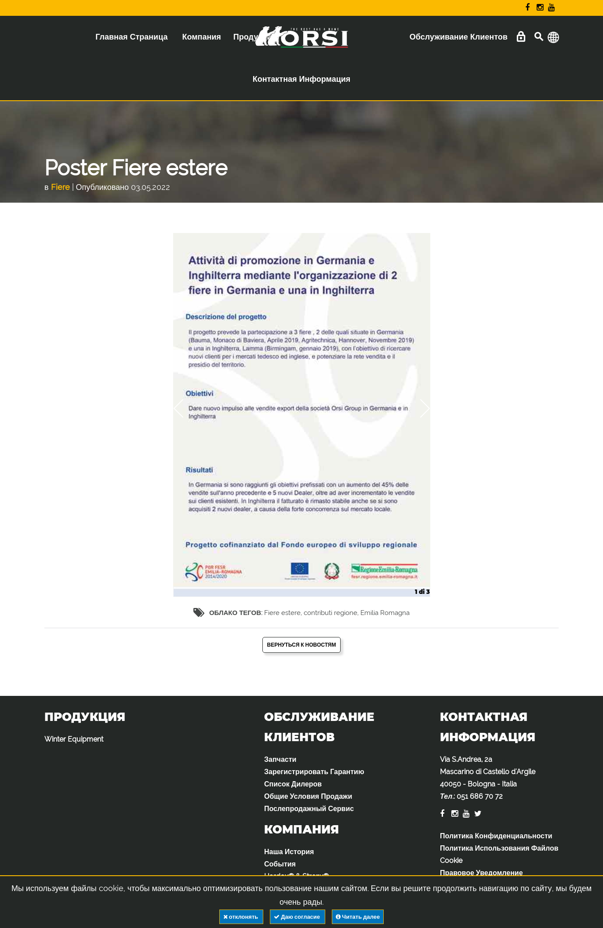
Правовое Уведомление (481, 873)
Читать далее (358, 916)
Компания (201, 36)
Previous (184, 408)
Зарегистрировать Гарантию (314, 772)
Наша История (289, 852)
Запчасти (280, 759)
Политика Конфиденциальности (496, 836)
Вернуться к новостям (301, 645)
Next (418, 408)
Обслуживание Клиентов (459, 36)
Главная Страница (131, 36)
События (280, 864)
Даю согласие (297, 916)
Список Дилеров (293, 784)
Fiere (60, 187)
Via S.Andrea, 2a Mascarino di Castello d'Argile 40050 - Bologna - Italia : (487, 778)
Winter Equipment (73, 739)
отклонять (241, 916)
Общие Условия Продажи (308, 796)
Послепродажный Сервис (309, 808)
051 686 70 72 (480, 796)
